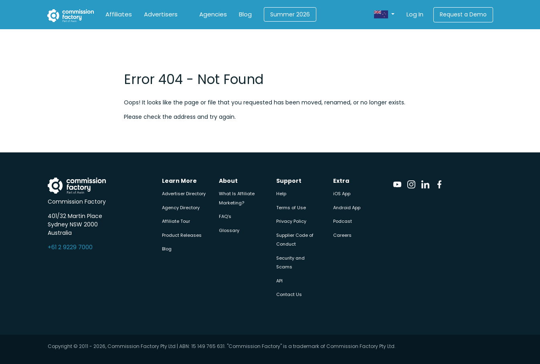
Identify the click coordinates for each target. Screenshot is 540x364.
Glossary (229, 230)
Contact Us (289, 294)
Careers (342, 235)
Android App (346, 207)
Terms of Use (291, 207)
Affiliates (118, 14)
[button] (384, 14)
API (279, 281)
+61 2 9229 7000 (70, 247)
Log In (415, 14)
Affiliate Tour (176, 221)
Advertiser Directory (184, 193)
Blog (245, 14)
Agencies (213, 14)
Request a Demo (463, 14)
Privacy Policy (291, 221)
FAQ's (225, 216)
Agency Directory (181, 207)
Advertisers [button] (161, 14)
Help (281, 193)
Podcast (342, 221)
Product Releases (182, 235)
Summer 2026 (290, 14)
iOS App (341, 193)
